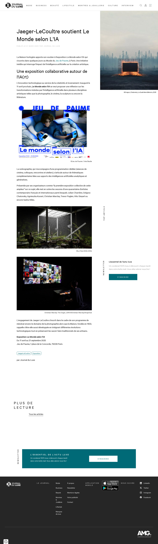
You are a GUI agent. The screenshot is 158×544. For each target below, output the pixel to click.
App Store (110, 483)
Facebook (145, 497)
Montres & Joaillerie (91, 5)
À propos (70, 483)
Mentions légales (73, 492)
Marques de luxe (59, 512)
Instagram (145, 492)
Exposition (36, 353)
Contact (70, 502)
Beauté (54, 5)
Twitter (144, 488)
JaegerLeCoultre (24, 353)
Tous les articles (36, 414)
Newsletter (71, 488)
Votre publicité (72, 497)
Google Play (110, 488)
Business (41, 5)
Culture (113, 5)
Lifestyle (69, 5)
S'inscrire (123, 277)
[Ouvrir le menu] (150, 5)
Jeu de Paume (62, 60)
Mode (29, 5)
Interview (128, 5)
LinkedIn (145, 483)
